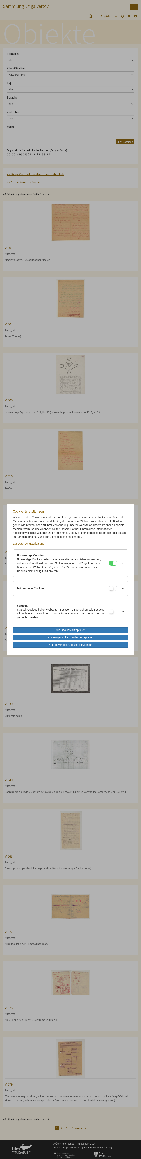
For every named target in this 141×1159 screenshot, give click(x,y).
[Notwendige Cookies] (113, 563)
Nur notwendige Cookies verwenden (70, 644)
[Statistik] (113, 611)
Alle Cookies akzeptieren (70, 630)
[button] (121, 563)
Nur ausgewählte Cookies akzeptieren (71, 637)
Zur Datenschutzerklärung (28, 543)
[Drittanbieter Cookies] (113, 588)
